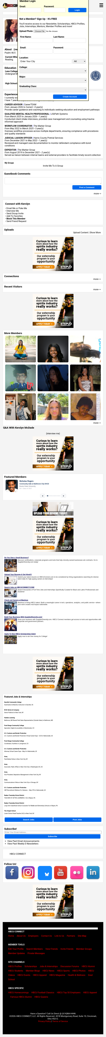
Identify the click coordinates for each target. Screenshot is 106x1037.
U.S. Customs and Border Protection (15, 733)
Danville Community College (12, 702)
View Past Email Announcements (23, 841)
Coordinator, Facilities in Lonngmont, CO (16, 743)
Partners (71, 936)
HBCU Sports (63, 970)
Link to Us (59, 936)
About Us (21, 936)
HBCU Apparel (40, 975)
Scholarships (30, 966)
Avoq (5, 756)
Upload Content (80, 232)
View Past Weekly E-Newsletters (22, 843)
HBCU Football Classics (42, 992)
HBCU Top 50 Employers (68, 992)
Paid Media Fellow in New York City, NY (16, 759)
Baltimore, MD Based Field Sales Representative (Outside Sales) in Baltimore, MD (28, 720)
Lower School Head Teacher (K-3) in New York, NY (19, 813)
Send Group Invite (14, 213)
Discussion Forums (69, 966)
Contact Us (46, 936)
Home (11, 936)
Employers (33, 936)
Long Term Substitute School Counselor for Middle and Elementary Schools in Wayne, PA (31, 805)
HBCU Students (15, 970)
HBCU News (48, 970)
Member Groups (84, 949)
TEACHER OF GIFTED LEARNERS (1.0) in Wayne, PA (19, 798)
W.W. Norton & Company (11, 710)
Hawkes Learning (9, 717)
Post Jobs (77, 820)
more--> (97, 279)
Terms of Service (60, 1021)
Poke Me (23, 208)
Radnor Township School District (14, 795)
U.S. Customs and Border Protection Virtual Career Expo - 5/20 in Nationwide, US (28, 736)
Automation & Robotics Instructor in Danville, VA (18, 705)
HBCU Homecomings (18, 992)
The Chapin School (10, 811)
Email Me (10, 208)
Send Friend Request (16, 221)
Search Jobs (28, 820)
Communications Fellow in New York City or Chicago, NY (21, 782)
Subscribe (52, 836)
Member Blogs (33, 970)
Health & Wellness (76, 975)
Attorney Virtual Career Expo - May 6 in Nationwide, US (20, 751)
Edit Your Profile (16, 949)
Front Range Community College (14, 725)
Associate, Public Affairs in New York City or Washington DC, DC (23, 767)
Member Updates (16, 953)
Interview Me (12, 211)
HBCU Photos (79, 970)
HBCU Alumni (88, 966)
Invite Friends (67, 949)
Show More (95, 232)
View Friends (51, 949)
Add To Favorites (14, 216)
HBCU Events (24, 975)
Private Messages (36, 953)
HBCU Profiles (15, 966)
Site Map (82, 936)
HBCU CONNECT (18, 854)
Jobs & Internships (49, 966)
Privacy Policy (44, 1021)
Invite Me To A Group (53, 166)
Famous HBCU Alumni (21, 997)
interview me (53, 433)
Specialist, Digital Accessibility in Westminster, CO (19, 728)
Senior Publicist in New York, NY (14, 712)
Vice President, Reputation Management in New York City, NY (22, 774)
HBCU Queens (41, 997)
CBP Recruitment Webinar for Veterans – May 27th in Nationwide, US (25, 790)
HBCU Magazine (57, 975)
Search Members (34, 949)
